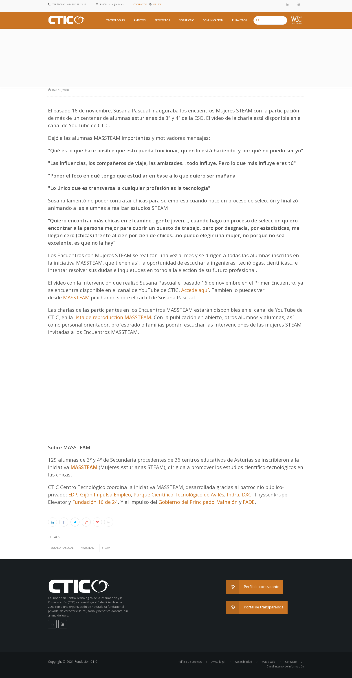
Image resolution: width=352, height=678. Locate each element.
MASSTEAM (76, 297)
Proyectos (162, 20)
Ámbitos (140, 20)
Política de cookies (190, 662)
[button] (254, 587)
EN (159, 4)
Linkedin (288, 4)
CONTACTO (140, 4)
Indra (233, 494)
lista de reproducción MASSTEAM (112, 317)
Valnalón (227, 501)
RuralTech (239, 20)
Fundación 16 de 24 (95, 501)
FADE (249, 501)
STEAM (106, 548)
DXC (246, 494)
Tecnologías (115, 20)
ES (154, 4)
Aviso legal (218, 662)
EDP (72, 494)
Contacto (291, 662)
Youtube (298, 4)
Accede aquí (195, 290)
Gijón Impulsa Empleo (105, 494)
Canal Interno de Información (285, 666)
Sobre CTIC (186, 20)
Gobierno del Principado (186, 501)
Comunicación (213, 20)
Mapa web (268, 662)
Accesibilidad (243, 662)
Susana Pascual (62, 548)
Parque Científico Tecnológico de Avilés (179, 494)
